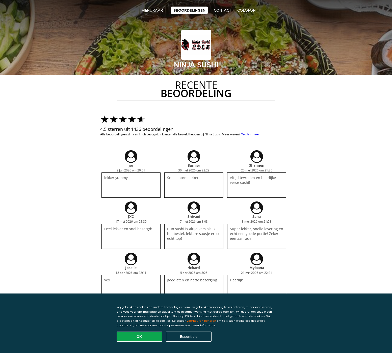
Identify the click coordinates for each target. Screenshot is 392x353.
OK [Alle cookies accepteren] (139, 337)
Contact (222, 10)
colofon (246, 10)
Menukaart (153, 10)
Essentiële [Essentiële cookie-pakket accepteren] (188, 337)
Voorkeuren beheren (201, 320)
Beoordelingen (189, 10)
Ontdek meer (250, 134)
